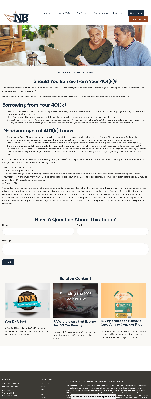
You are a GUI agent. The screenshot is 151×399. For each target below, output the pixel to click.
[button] (48, 6)
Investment (45, 379)
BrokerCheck (120, 374)
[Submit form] (8, 255)
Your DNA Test (15, 314)
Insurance (44, 385)
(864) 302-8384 (14, 377)
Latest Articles (46, 395)
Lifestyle (44, 393)
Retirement (45, 377)
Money (43, 390)
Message (6, 233)
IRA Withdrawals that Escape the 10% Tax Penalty (74, 316)
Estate (43, 382)
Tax (42, 387)
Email (79, 218)
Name (5, 218)
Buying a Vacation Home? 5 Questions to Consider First (121, 316)
